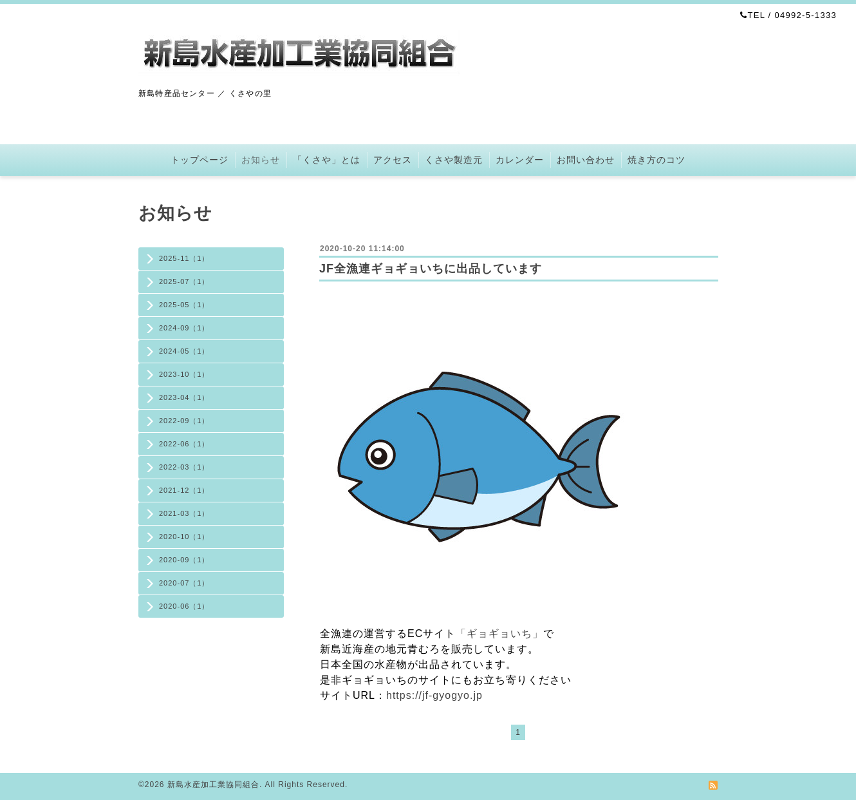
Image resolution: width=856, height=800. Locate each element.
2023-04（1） (184, 397)
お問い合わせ (586, 160)
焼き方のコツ (656, 160)
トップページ (199, 160)
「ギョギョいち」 (499, 633)
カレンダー (520, 160)
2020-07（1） (184, 583)
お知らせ (260, 160)
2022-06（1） (184, 444)
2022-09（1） (184, 420)
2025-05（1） (184, 305)
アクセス (392, 160)
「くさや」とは (326, 160)
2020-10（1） (184, 536)
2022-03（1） (184, 467)
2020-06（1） (184, 606)
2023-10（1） (184, 374)
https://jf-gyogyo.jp (434, 695)
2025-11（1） (184, 258)
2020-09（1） (184, 560)
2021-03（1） (184, 513)
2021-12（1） (184, 490)
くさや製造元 (454, 160)
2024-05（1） (184, 351)
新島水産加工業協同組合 (213, 784)
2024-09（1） (184, 328)
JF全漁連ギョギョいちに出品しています (430, 268)
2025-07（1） (184, 281)
